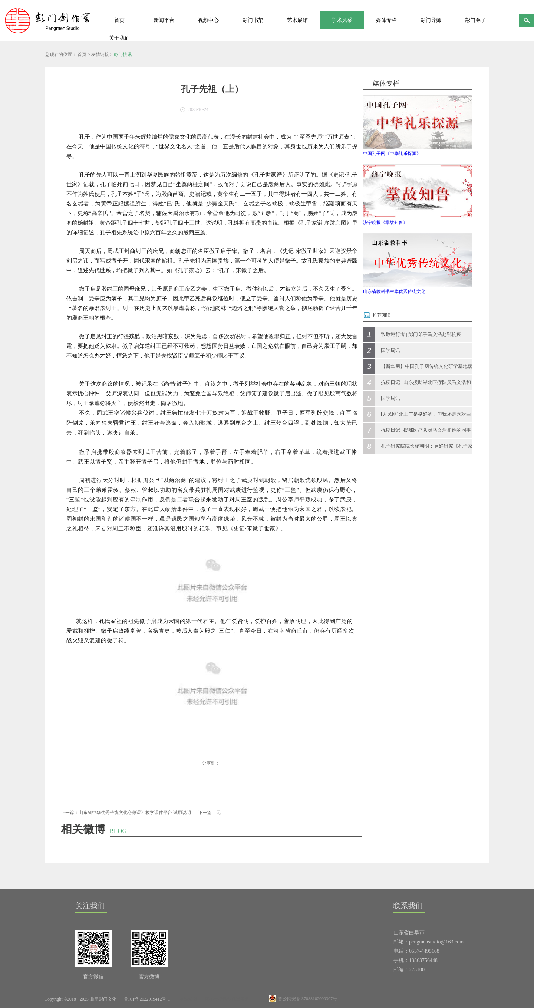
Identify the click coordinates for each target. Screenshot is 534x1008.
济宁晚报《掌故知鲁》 (385, 222)
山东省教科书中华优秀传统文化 (394, 291)
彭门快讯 (123, 54)
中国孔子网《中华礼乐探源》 (392, 153)
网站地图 (187, 999)
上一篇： (126, 812)
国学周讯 (390, 350)
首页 (119, 20)
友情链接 (100, 54)
